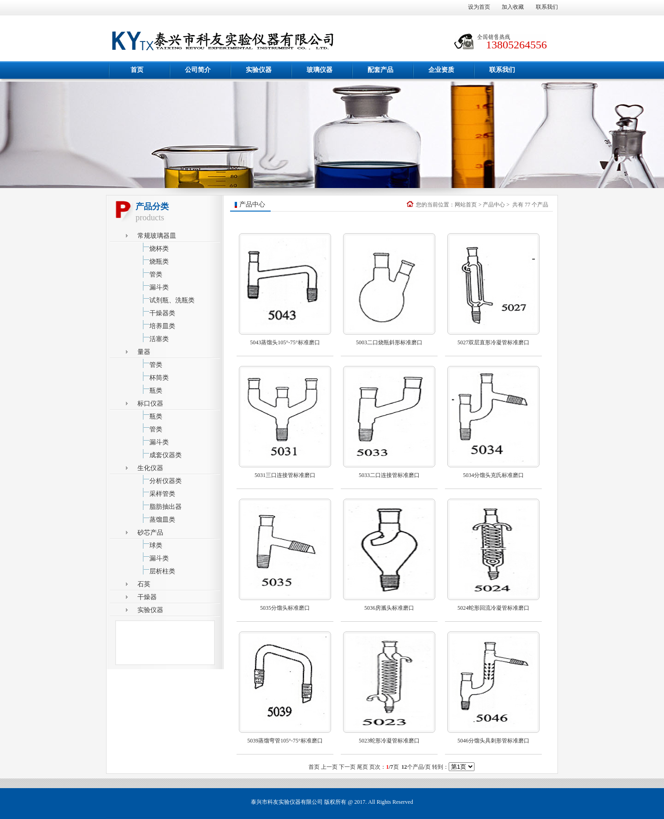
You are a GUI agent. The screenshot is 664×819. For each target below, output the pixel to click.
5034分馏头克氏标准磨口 (493, 475)
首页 (136, 69)
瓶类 (149, 389)
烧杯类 (153, 247)
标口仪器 (150, 403)
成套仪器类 (159, 454)
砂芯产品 (150, 532)
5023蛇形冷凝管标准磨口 (389, 740)
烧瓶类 (153, 260)
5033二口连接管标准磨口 (389, 475)
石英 (143, 584)
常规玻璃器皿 (156, 235)
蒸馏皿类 (156, 518)
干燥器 (147, 597)
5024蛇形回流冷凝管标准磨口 (493, 608)
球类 (149, 544)
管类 (149, 273)
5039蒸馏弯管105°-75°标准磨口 (285, 740)
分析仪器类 (159, 479)
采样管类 (156, 492)
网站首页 (466, 204)
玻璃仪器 (319, 69)
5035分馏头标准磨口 (285, 608)
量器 (143, 351)
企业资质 (441, 69)
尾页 (362, 767)
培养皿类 (156, 325)
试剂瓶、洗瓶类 (166, 299)
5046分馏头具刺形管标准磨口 (493, 740)
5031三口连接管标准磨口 (285, 475)
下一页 (347, 767)
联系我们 (547, 7)
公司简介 (198, 69)
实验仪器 (259, 69)
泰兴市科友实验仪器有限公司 (287, 802)
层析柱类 (156, 570)
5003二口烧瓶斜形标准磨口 (389, 342)
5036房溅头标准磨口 (389, 608)
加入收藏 (513, 7)
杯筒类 (153, 376)
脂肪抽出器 (159, 505)
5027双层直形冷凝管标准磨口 (493, 342)
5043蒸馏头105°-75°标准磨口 (285, 342)
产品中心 (494, 204)
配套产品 (380, 69)
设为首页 (479, 7)
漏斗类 (153, 286)
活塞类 (153, 337)
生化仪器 (150, 468)
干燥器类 (156, 312)
